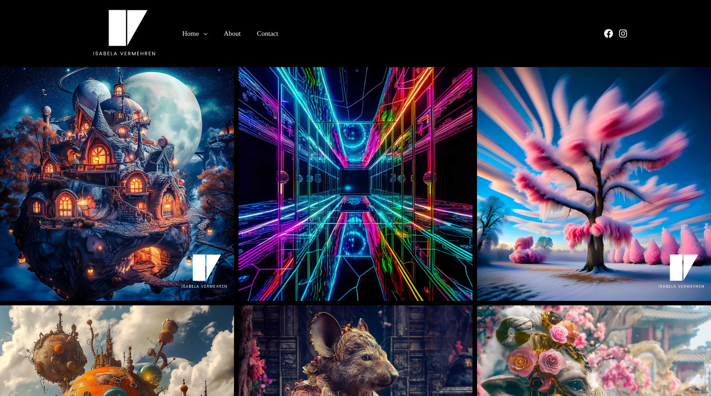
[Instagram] (623, 34)
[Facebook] (608, 34)
